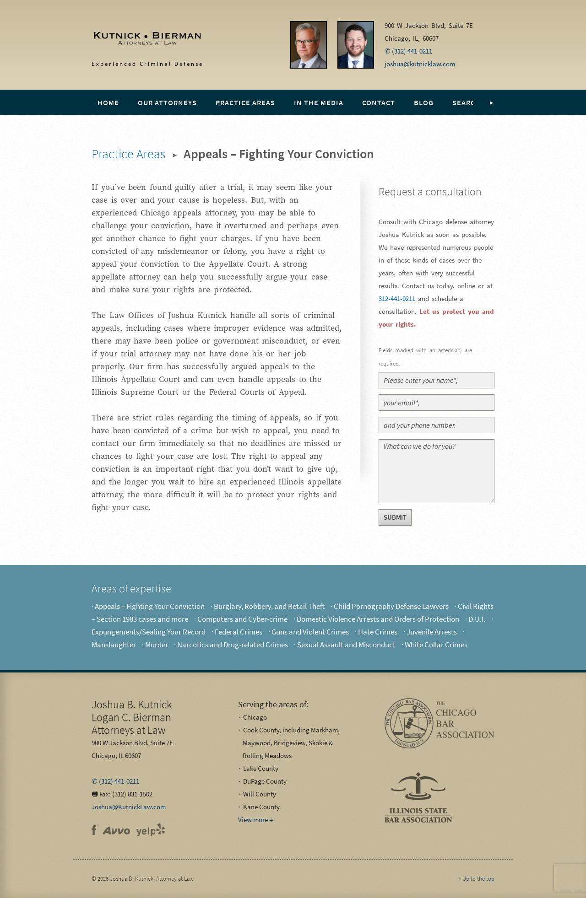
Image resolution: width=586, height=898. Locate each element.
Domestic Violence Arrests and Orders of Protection (378, 619)
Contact (378, 102)
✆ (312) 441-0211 (408, 51)
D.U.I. (476, 619)
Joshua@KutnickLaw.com (129, 806)
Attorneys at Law (132, 717)
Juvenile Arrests (432, 632)
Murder (156, 645)
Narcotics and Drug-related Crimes (232, 645)
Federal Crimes (238, 632)
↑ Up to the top (475, 878)
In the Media (318, 102)
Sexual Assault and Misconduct (346, 645)
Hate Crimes (377, 632)
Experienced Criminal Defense (138, 41)
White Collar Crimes (436, 645)
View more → (255, 819)
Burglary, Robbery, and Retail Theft (269, 606)
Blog (424, 102)
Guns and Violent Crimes (310, 632)
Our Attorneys (167, 102)
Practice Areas (245, 102)
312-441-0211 (397, 298)
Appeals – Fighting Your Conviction (150, 606)
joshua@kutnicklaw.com (420, 63)
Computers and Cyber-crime (242, 619)
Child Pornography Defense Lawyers (391, 606)
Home (108, 102)
